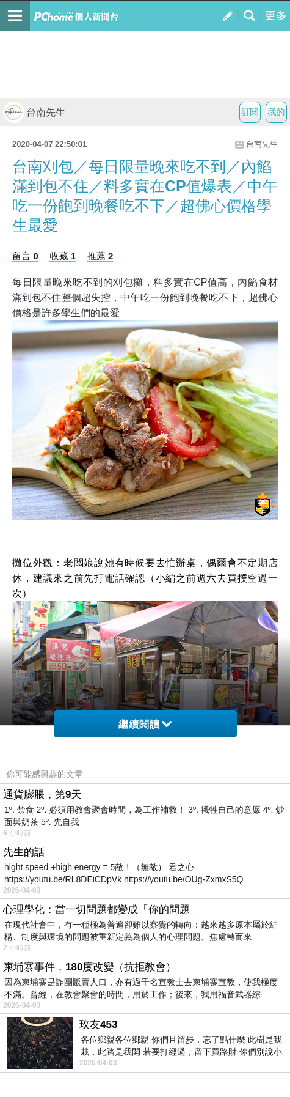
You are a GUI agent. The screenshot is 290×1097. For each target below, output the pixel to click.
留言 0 (25, 256)
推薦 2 (100, 256)
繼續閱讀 (145, 724)
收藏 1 (62, 256)
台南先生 (34, 112)
